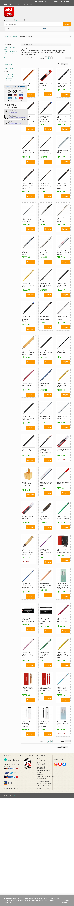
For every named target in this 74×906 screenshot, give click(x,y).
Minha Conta (8, 4)
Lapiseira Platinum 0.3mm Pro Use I (62, 417)
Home (7, 37)
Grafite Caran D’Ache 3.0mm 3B (63, 450)
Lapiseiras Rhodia (10, 54)
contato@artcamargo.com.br (46, 776)
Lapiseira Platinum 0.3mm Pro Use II (62, 151)
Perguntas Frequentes (44, 783)
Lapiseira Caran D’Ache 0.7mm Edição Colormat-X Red (62, 620)
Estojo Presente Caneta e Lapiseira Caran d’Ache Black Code (45, 620)
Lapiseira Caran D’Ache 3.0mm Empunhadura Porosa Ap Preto (62, 118)
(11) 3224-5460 (19, 20)
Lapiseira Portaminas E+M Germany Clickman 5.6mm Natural (27, 551)
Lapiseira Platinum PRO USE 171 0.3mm (45, 252)
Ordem (58, 64)
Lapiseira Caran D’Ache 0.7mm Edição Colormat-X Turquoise (62, 689)
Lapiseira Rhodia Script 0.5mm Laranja (27, 85)
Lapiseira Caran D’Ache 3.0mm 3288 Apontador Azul (28, 152)
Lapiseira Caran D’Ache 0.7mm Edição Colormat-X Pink (27, 655)
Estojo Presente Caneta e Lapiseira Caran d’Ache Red (45, 688)
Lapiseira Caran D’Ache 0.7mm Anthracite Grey (26, 219)
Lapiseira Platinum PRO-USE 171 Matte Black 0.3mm (45, 285)
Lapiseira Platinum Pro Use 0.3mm (62, 351)
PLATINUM (9, 79)
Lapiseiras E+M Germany (9, 57)
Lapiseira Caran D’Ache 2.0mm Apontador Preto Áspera (62, 186)
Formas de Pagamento (11, 788)
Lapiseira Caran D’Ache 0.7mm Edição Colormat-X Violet (45, 551)
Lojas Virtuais (16, 795)
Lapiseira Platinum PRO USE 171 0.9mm (62, 219)
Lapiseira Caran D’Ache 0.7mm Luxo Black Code (63, 285)
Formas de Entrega (43, 781)
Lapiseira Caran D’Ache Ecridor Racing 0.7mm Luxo (63, 550)
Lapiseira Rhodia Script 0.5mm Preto (28, 450)
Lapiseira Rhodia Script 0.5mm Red (27, 384)
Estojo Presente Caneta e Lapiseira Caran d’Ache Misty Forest (62, 586)
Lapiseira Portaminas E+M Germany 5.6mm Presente (27, 484)
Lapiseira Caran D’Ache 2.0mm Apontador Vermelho (45, 450)
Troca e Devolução (43, 786)
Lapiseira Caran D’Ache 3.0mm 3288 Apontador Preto (45, 318)
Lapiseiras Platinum (11, 52)
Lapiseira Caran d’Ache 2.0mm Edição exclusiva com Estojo (27, 724)
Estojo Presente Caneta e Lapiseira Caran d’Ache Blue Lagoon (62, 724)
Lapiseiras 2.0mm (10, 68)
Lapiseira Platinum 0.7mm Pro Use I (45, 417)
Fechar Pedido (21, 4)
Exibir (62, 58)
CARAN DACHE (10, 74)
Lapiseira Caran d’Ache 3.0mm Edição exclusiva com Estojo (44, 724)
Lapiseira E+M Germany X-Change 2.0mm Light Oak (28, 352)
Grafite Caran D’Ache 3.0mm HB (45, 84)
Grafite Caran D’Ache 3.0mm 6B (28, 517)
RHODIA (8, 81)
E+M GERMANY (10, 76)
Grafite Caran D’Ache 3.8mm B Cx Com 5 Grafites (63, 252)
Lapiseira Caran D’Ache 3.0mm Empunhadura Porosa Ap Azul (44, 118)
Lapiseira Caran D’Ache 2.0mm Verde (63, 517)
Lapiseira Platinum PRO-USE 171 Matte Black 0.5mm (45, 352)
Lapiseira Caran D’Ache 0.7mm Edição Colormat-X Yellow (62, 655)
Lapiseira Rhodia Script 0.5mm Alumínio (62, 318)
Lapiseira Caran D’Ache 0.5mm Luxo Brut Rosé (45, 585)
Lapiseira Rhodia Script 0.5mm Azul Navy (44, 385)
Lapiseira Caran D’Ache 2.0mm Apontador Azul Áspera (26, 319)
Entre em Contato (42, 1)
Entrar (30, 4)
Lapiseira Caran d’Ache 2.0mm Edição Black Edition (28, 619)
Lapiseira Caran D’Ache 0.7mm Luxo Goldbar (28, 285)
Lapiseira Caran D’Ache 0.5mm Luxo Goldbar (63, 385)
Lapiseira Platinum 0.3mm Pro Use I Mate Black (62, 85)
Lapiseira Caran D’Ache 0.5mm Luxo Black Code (28, 418)
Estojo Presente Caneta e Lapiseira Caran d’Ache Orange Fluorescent (28, 689)
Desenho (14, 37)
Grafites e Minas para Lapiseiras (9, 61)
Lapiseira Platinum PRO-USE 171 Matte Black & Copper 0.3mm (28, 186)
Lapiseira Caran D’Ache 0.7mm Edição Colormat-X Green (45, 655)
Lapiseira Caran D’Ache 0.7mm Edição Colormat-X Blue (27, 586)
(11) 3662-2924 (8, 20)
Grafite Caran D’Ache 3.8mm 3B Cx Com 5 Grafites (45, 483)
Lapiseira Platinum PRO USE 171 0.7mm (45, 219)
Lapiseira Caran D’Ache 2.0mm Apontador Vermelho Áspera (45, 186)
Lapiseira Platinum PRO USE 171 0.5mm (27, 252)
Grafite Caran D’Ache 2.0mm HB (63, 483)
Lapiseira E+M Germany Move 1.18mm (44, 518)
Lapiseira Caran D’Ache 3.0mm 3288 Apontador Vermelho (45, 152)
